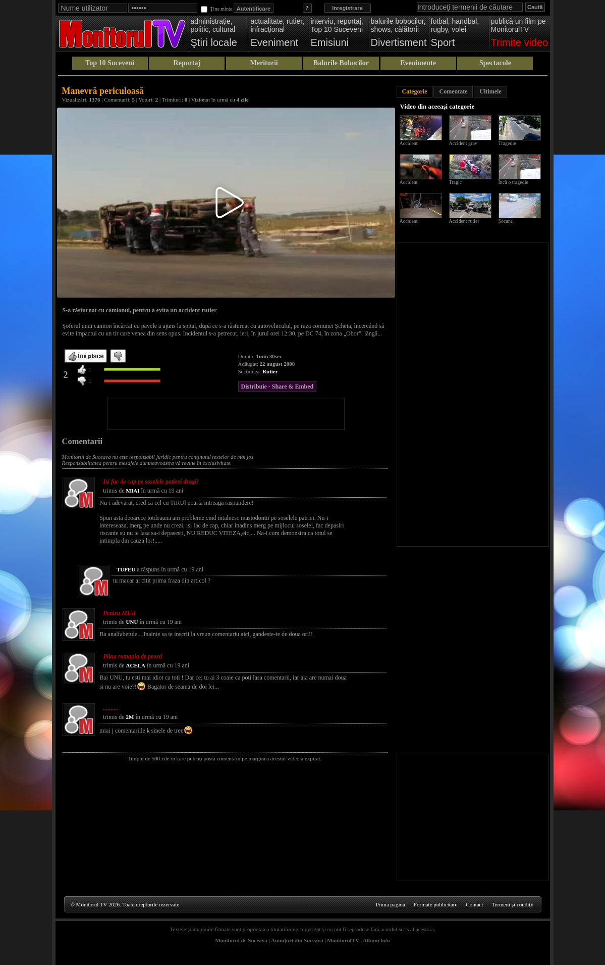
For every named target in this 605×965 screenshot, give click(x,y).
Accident (409, 143)
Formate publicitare (435, 904)
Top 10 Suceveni (109, 63)
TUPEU (126, 569)
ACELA (136, 665)
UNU (132, 622)
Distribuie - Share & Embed (277, 386)
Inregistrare (347, 8)
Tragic (455, 182)
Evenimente (418, 63)
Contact (474, 904)
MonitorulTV (343, 940)
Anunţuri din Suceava (297, 940)
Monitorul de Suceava (241, 940)
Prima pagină (390, 904)
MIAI (133, 491)
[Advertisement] (226, 414)
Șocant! (506, 221)
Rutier (270, 371)
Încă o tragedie (513, 182)
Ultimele (490, 91)
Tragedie (507, 143)
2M (130, 717)
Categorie (414, 91)
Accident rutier (464, 221)
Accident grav (463, 143)
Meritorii (264, 63)
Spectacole (495, 63)
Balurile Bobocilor (341, 63)
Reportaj (187, 63)
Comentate (453, 91)
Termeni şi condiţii (513, 904)
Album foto (376, 940)
